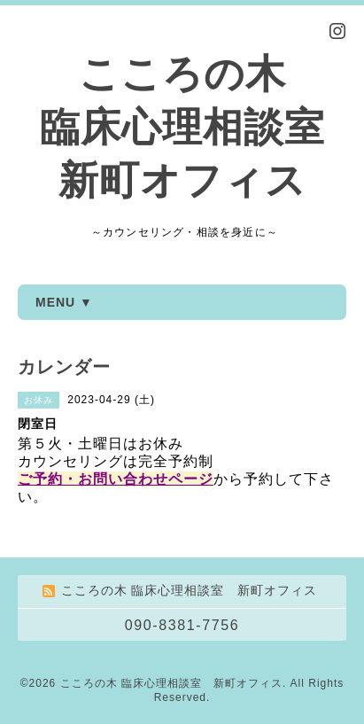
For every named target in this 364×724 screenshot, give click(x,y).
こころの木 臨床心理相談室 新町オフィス (182, 127)
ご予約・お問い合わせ (93, 479)
